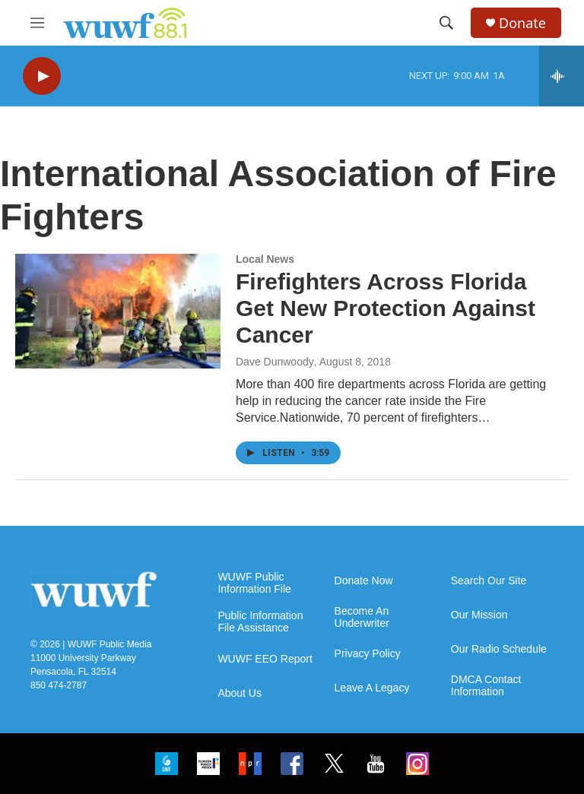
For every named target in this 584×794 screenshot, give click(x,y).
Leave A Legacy (372, 688)
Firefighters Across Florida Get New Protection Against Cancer (385, 308)
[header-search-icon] (446, 23)
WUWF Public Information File (253, 583)
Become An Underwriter (362, 617)
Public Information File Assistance (260, 622)
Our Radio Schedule (499, 649)
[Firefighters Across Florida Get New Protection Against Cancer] (118, 311)
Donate (522, 23)
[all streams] (561, 76)
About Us (239, 693)
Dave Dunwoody (275, 362)
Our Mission (479, 615)
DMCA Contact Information (486, 686)
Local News (265, 259)
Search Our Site (489, 581)
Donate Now (364, 581)
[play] (42, 76)
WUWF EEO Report (264, 659)
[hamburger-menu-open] (37, 23)
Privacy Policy (368, 654)
